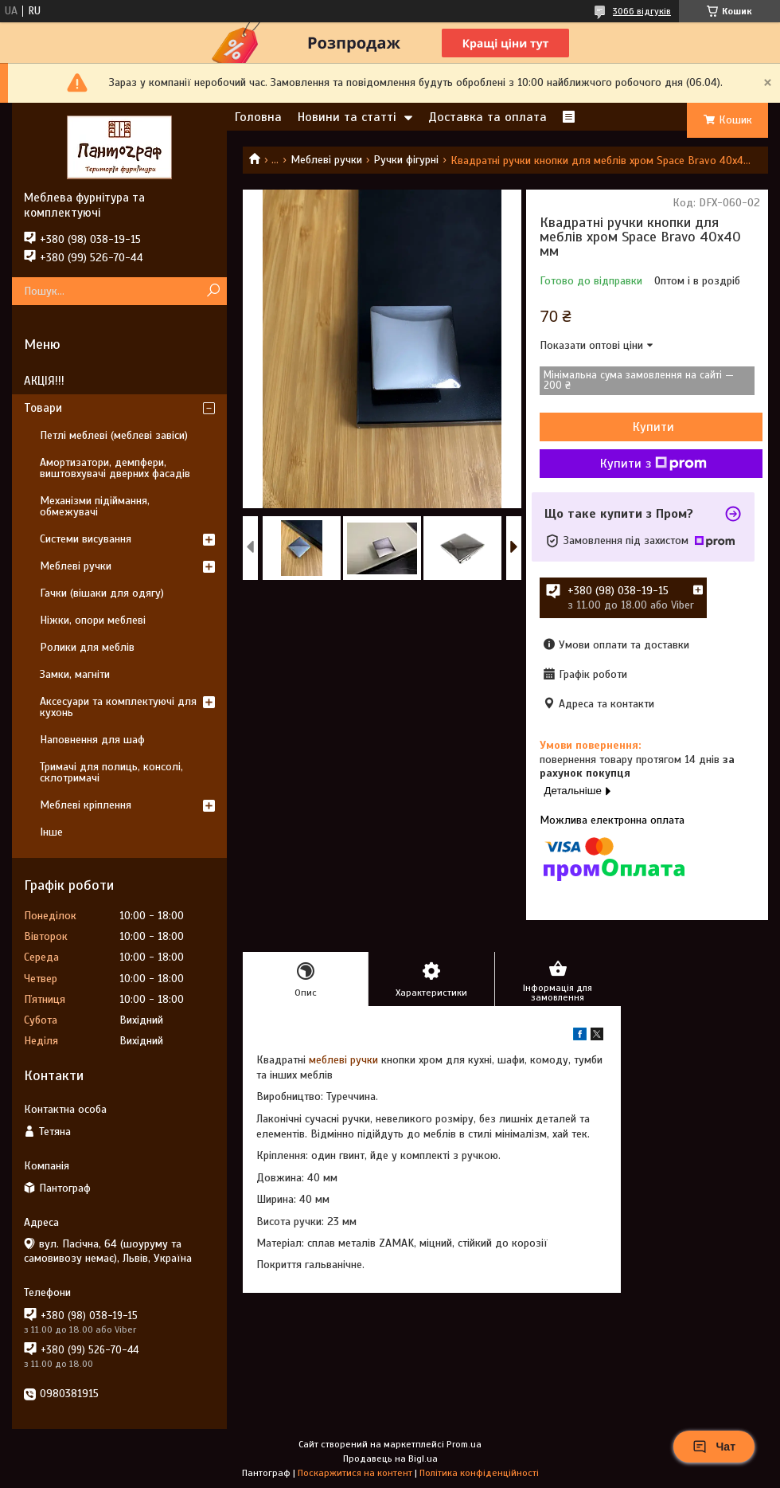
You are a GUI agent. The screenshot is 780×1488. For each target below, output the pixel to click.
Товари (43, 408)
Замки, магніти (75, 674)
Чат (713, 1446)
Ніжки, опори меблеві (93, 620)
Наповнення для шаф (92, 739)
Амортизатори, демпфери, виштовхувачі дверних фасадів (115, 468)
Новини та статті (347, 117)
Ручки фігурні (406, 159)
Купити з (653, 464)
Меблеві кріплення (85, 805)
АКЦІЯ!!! (44, 381)
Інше (51, 832)
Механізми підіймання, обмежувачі (95, 506)
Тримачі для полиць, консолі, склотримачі (111, 772)
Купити (653, 427)
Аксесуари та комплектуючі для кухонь (118, 707)
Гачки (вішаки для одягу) (102, 593)
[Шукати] (213, 291)
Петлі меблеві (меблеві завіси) (114, 435)
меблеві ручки (343, 1060)
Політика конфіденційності (479, 1472)
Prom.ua (464, 1444)
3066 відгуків (642, 11)
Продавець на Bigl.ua (390, 1458)
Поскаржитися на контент (355, 1472)
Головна (258, 117)
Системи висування (85, 539)
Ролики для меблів (87, 647)
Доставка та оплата (487, 117)
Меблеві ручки (326, 159)
